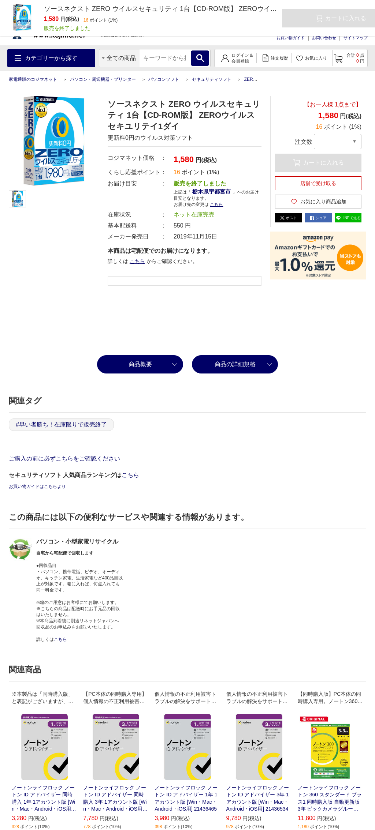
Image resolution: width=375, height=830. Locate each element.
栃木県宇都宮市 (212, 191)
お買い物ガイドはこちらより (37, 486)
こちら (216, 204)
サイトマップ (356, 37)
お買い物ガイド (290, 37)
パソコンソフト (163, 79)
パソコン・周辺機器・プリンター (103, 79)
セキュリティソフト (211, 79)
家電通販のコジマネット (33, 79)
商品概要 (140, 364)
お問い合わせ (324, 37)
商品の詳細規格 (235, 364)
